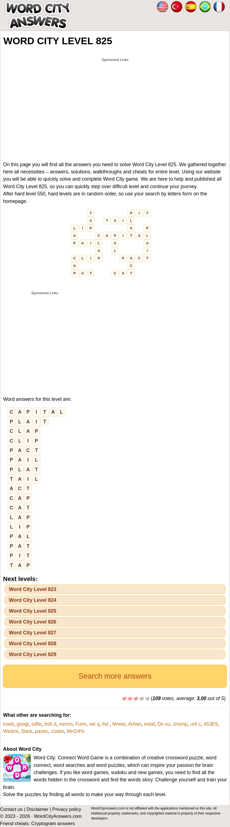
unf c (195, 724)
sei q (94, 724)
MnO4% (76, 731)
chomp (180, 724)
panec (41, 731)
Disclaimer (37, 809)
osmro (66, 724)
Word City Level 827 (32, 632)
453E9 (211, 724)
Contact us (11, 809)
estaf (149, 724)
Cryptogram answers (53, 823)
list (105, 724)
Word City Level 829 (32, 654)
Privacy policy (66, 809)
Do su (164, 724)
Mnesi (118, 724)
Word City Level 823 (32, 589)
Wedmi (10, 731)
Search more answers (115, 676)
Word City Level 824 (32, 600)
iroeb (8, 724)
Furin (80, 724)
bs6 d (50, 724)
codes (57, 731)
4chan (134, 724)
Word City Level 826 (32, 622)
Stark (26, 731)
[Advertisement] (115, 104)
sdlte (36, 724)
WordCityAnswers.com (58, 816)
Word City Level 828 (32, 643)
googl (23, 724)
